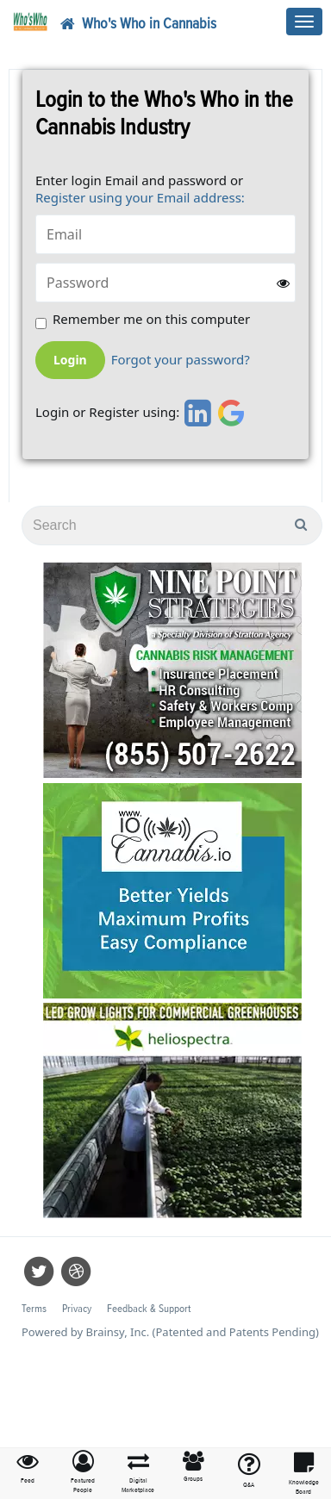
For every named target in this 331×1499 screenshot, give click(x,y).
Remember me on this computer (151, 319)
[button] (82, 1472)
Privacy (76, 1309)
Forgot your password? (180, 359)
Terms (34, 1309)
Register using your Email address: (140, 197)
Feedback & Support (148, 1309)
